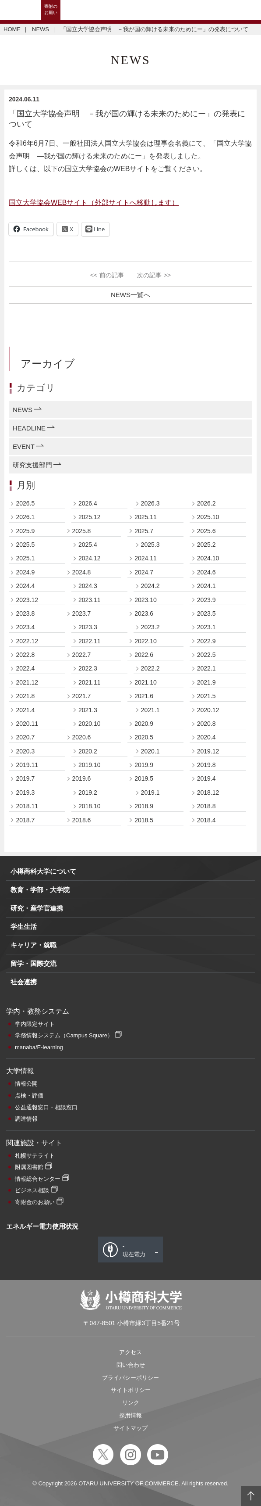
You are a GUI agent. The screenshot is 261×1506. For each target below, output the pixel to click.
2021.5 (206, 695)
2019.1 (150, 792)
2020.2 (87, 751)
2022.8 (25, 654)
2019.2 (87, 792)
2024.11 (145, 558)
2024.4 (25, 585)
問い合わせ (130, 1365)
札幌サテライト (35, 1155)
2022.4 (25, 668)
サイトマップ (130, 1428)
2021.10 (145, 682)
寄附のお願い (50, 9)
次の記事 (154, 275)
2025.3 (150, 544)
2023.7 (81, 613)
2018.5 (143, 820)
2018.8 (206, 806)
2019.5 (143, 778)
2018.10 (89, 806)
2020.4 (206, 737)
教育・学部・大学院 (40, 889)
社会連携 (24, 982)
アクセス (130, 1352)
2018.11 (27, 806)
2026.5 (25, 503)
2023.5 (206, 613)
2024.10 (208, 558)
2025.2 (206, 544)
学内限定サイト (35, 1024)
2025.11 (145, 516)
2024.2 (150, 585)
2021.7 (81, 695)
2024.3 (87, 585)
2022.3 (87, 668)
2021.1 (150, 710)
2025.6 (206, 530)
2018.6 (81, 820)
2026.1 (25, 516)
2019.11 (27, 764)
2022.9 (206, 641)
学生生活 (24, 926)
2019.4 (206, 778)
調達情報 (26, 1118)
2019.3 (25, 792)
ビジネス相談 (32, 1190)
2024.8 (81, 572)
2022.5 (206, 654)
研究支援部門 (32, 465)
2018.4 (206, 820)
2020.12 (208, 710)
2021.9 (206, 682)
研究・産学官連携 (37, 908)
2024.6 (206, 572)
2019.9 (143, 764)
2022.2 (150, 668)
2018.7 (25, 820)
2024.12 (89, 558)
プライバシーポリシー (130, 1377)
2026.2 (206, 503)
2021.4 (25, 710)
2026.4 (87, 503)
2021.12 (27, 682)
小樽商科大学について (43, 871)
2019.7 (25, 778)
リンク (130, 1402)
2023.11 (89, 599)
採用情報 (130, 1415)
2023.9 (206, 599)
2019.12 (208, 751)
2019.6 (81, 778)
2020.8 (206, 723)
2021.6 (143, 695)
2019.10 (89, 764)
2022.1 (206, 668)
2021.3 (87, 710)
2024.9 (25, 572)
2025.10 (208, 516)
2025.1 (25, 558)
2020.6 (81, 737)
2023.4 (25, 627)
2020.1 (150, 751)
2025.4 (87, 544)
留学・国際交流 (33, 963)
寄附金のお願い (35, 1202)
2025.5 (25, 544)
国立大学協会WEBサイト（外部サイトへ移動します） (94, 202)
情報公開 (26, 1083)
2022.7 (81, 654)
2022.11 (89, 641)
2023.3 (87, 627)
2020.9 (143, 723)
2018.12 (208, 792)
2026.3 (150, 503)
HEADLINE (29, 428)
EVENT (24, 446)
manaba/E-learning (39, 1047)
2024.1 (206, 585)
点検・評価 (29, 1095)
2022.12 (27, 641)
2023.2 (150, 627)
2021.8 (25, 695)
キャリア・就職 (33, 945)
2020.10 (89, 723)
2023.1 (206, 627)
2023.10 (145, 599)
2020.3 (25, 751)
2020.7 (25, 737)
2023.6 (143, 613)
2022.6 (143, 654)
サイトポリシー (131, 1390)
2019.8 (206, 764)
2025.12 (89, 516)
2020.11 (27, 723)
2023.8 (25, 613)
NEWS (40, 29)
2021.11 (89, 682)
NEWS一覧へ (130, 294)
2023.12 (27, 599)
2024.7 (143, 572)
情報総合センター (37, 1179)
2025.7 (143, 530)
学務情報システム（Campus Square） (64, 1035)
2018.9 (143, 806)
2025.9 (25, 530)
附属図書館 (29, 1167)
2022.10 (145, 641)
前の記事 (107, 275)
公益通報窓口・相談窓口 (46, 1107)
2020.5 (143, 737)
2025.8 (81, 530)
